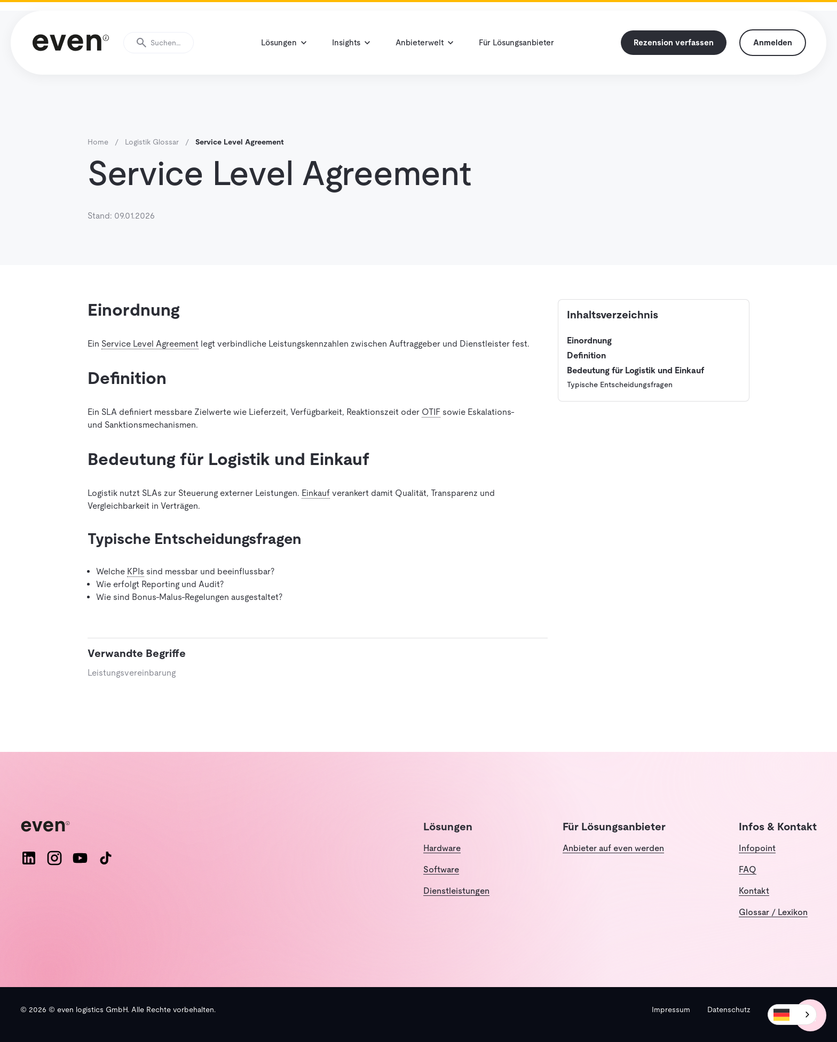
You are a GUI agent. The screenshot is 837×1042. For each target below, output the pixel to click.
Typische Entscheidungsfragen (620, 384)
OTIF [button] (431, 412)
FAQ (747, 869)
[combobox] (792, 1014)
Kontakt (754, 891)
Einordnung (589, 340)
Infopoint (757, 848)
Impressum (671, 1009)
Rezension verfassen (674, 42)
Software (441, 869)
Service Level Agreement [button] (150, 344)
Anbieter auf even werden (613, 848)
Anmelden (772, 42)
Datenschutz (729, 1009)
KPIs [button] (135, 571)
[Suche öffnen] (158, 42)
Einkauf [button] (316, 493)
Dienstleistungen (456, 891)
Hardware (442, 848)
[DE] (792, 1014)
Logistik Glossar (152, 142)
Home (98, 142)
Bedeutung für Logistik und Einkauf (635, 370)
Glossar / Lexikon (773, 912)
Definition (586, 355)
